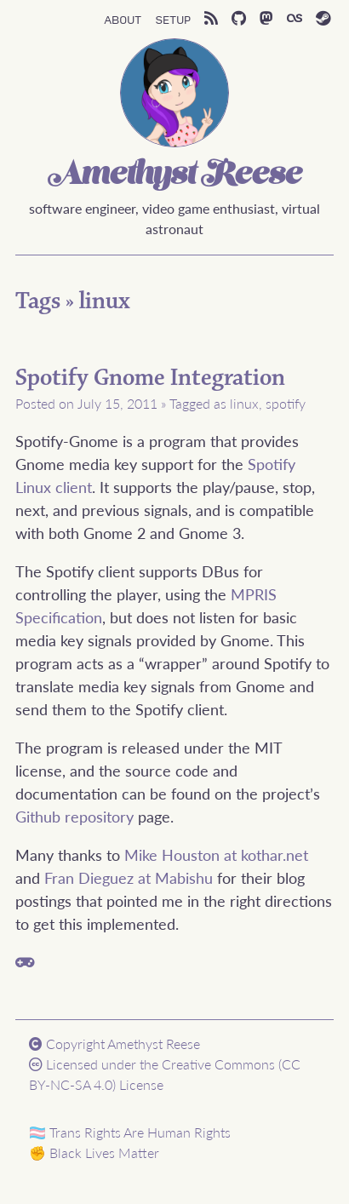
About (122, 18)
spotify (286, 403)
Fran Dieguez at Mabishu (128, 877)
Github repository (74, 816)
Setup (173, 18)
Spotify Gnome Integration (150, 378)
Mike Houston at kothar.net (216, 854)
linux (104, 301)
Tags (37, 301)
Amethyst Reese (174, 175)
